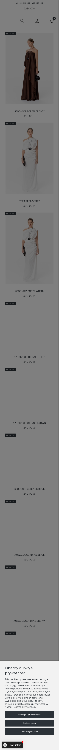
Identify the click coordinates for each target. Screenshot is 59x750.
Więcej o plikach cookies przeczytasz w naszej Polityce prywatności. (26, 706)
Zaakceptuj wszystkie (29, 731)
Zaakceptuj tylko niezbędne (29, 715)
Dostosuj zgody (29, 723)
